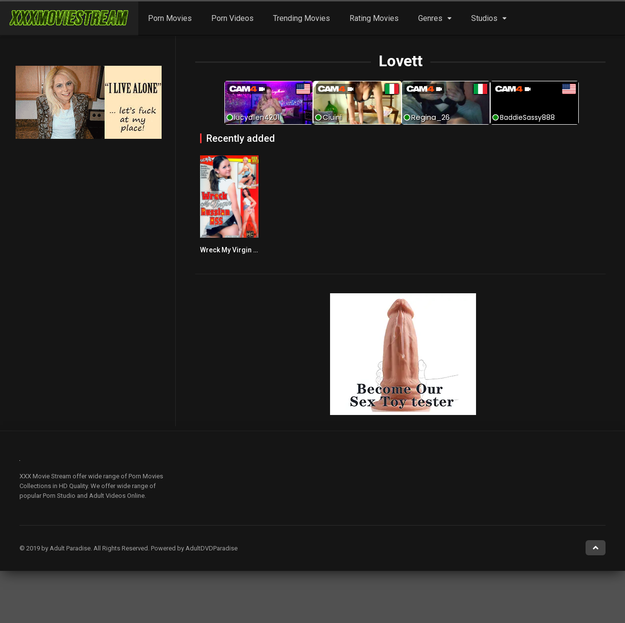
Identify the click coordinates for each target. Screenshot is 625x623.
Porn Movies (170, 18)
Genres (430, 18)
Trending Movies (301, 18)
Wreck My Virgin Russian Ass (246, 250)
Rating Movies (374, 18)
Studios (484, 18)
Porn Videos (232, 18)
